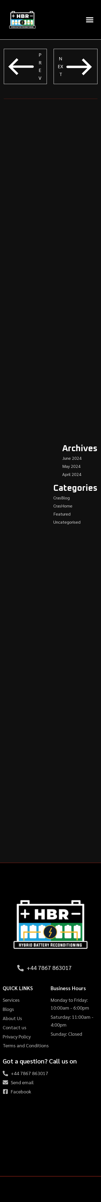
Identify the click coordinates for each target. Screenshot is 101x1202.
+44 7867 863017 (49, 967)
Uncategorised (67, 522)
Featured (62, 514)
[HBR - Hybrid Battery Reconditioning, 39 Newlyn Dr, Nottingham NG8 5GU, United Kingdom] (50, 1136)
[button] (89, 20)
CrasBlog (61, 497)
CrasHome (62, 506)
